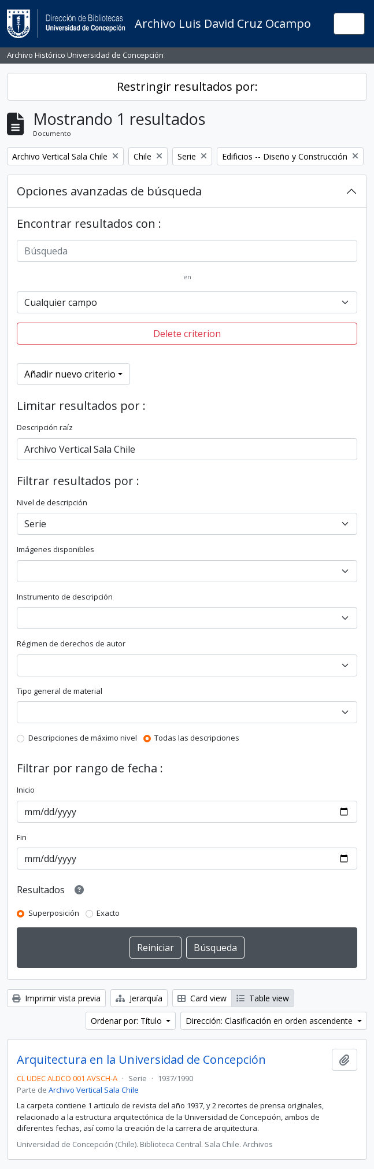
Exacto (108, 913)
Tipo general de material (59, 691)
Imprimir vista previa (56, 998)
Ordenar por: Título (127, 1020)
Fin (22, 837)
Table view (262, 998)
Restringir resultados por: (187, 86)
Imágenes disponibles (55, 549)
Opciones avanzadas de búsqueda (109, 191)
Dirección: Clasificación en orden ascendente (270, 1020)
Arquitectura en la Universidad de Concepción (141, 1060)
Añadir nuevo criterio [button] (70, 374)
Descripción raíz (45, 427)
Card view (202, 998)
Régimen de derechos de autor (71, 643)
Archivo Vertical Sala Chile (94, 1090)
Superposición (53, 913)
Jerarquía (139, 998)
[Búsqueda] (187, 251)
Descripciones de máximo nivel (82, 738)
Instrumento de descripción (65, 596)
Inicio (26, 790)
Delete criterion (187, 333)
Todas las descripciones (196, 738)
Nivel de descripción (52, 502)
